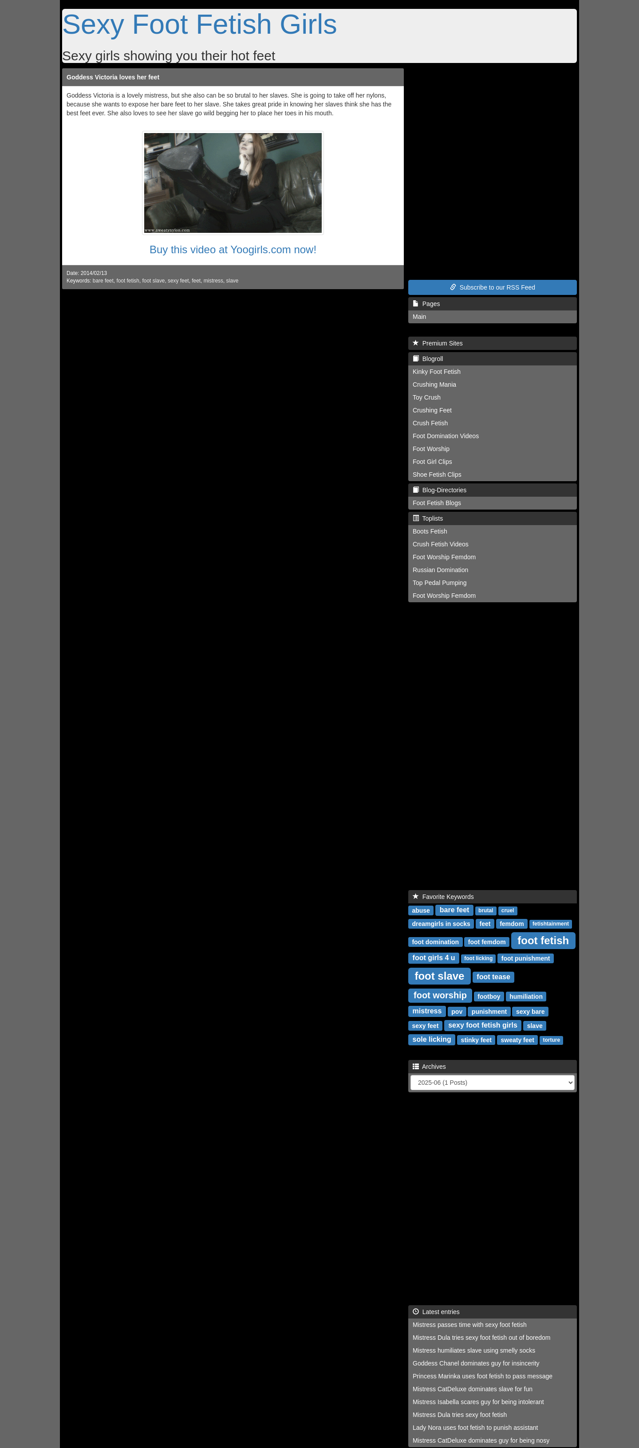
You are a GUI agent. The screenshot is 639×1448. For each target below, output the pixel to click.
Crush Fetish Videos (441, 544)
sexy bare (530, 1011)
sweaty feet (517, 1039)
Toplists (428, 518)
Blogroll (428, 358)
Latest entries (436, 1311)
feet (196, 281)
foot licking (478, 958)
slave (232, 281)
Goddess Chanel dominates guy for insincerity (476, 1363)
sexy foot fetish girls (482, 1025)
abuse (421, 910)
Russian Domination (440, 569)
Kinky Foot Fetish (437, 371)
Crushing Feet (432, 410)
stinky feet (476, 1039)
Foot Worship (431, 448)
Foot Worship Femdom (444, 557)
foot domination (435, 941)
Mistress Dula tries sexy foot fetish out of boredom (481, 1337)
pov (456, 1011)
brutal (485, 910)
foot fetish (127, 281)
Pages (426, 303)
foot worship (440, 995)
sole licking (432, 1039)
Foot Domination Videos (446, 436)
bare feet (103, 281)
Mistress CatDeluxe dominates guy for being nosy (481, 1440)
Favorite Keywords (443, 896)
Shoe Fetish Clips (437, 474)
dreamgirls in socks (441, 923)
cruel (507, 910)
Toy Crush (427, 397)
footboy (488, 996)
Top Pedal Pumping (439, 582)
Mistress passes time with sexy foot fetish (470, 1324)
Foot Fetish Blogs (437, 502)
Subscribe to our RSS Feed (492, 287)
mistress (213, 281)
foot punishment (525, 957)
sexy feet (178, 281)
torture (551, 1040)
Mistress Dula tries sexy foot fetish (460, 1414)
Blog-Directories (439, 490)
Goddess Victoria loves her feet (113, 77)
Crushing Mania (434, 384)
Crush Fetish (430, 423)
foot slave (153, 281)
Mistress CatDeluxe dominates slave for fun (472, 1389)
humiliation (526, 996)
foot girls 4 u (434, 957)
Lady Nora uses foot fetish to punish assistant (475, 1427)
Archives (429, 1066)
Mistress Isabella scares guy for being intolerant (478, 1401)
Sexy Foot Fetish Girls (199, 23)
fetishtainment (550, 924)
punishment (489, 1011)
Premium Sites (438, 343)
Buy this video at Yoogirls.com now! (233, 249)
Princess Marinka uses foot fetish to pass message (482, 1376)
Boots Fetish (430, 531)
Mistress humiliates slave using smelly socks (474, 1350)
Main (419, 316)
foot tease (493, 977)
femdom (512, 923)
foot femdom (487, 941)
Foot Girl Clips (432, 461)
